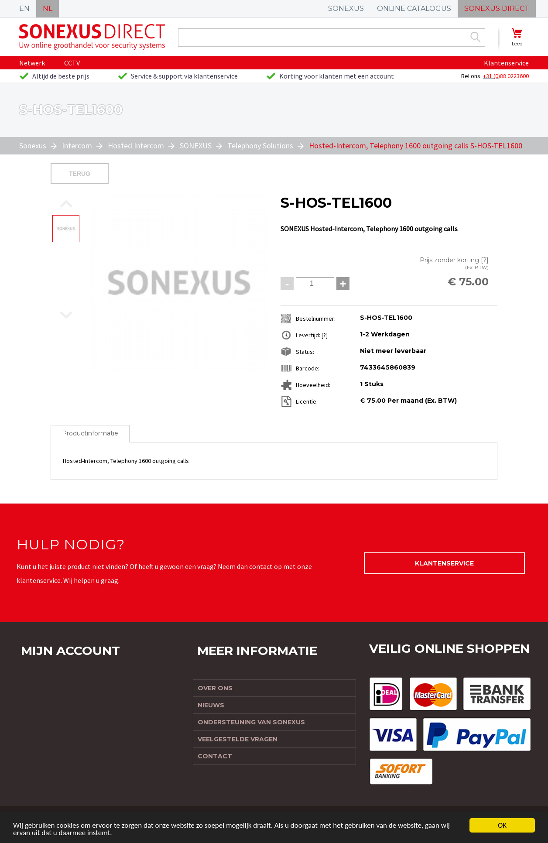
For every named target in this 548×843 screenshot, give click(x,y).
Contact (215, 756)
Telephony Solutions (260, 145)
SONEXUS (346, 8)
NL (47, 8)
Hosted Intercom (136, 145)
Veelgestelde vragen (237, 739)
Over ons (215, 688)
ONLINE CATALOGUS (414, 8)
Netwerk (32, 62)
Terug (79, 173)
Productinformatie (90, 433)
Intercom (77, 145)
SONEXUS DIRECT (496, 8)
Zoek (475, 37)
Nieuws (211, 705)
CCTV (72, 62)
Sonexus (33, 145)
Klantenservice (506, 62)
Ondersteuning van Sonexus (251, 722)
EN (24, 8)
